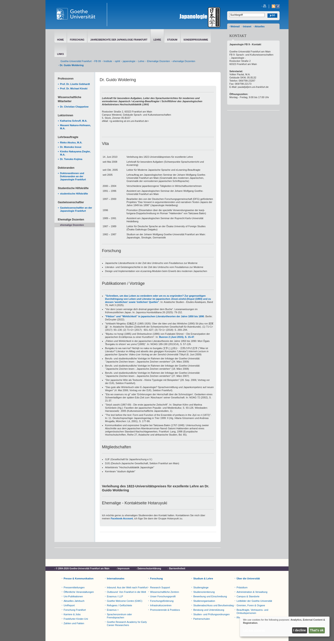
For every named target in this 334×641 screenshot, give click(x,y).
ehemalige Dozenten (184, 61)
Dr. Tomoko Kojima (71, 159)
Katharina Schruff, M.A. (73, 120)
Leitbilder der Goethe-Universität (254, 601)
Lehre (141, 61)
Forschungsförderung (162, 601)
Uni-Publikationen (73, 596)
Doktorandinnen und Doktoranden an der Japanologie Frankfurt (73, 176)
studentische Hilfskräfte (74, 193)
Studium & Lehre (203, 578)
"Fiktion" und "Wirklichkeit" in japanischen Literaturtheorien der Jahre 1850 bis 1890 (154, 316)
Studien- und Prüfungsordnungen (211, 614)
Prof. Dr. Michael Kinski (73, 88)
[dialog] (285, 627)
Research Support (160, 587)
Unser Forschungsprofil (163, 596)
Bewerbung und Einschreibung (210, 596)
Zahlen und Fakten (74, 623)
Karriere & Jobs (72, 614)
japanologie (129, 61)
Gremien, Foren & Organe (251, 605)
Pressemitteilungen (74, 587)
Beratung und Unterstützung (208, 610)
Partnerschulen (201, 618)
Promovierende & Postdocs (165, 610)
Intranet (247, 26)
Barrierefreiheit (177, 568)
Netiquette (92, 572)
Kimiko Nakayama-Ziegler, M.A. (75, 153)
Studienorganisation (204, 601)
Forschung (156, 578)
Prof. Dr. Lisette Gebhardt (75, 84)
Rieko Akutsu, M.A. (71, 142)
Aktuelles (260, 26)
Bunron (163, 337)
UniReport (69, 605)
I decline (299, 630)
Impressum (123, 568)
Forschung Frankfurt (75, 610)
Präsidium (242, 587)
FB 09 (97, 61)
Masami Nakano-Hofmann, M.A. (75, 127)
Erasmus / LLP (115, 596)
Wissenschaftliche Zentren (164, 592)
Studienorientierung (204, 592)
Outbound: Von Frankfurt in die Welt (126, 592)
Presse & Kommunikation (78, 578)
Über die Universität (248, 578)
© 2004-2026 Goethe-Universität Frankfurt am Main (83, 568)
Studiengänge (201, 587)
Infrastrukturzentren (160, 605)
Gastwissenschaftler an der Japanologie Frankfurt (76, 209)
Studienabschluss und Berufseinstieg (213, 605)
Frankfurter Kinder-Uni (76, 618)
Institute (107, 61)
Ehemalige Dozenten (158, 61)
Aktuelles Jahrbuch (74, 601)
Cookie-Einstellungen (67, 572)
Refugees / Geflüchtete (119, 605)
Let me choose (254, 630)
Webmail (235, 26)
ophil (117, 61)
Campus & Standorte (248, 596)
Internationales (115, 578)
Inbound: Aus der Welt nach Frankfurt (127, 587)
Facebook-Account (122, 518)
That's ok (317, 630)
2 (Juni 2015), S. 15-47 (181, 337)
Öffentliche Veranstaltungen (79, 592)
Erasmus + (113, 610)
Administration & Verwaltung (252, 592)
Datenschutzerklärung (149, 568)
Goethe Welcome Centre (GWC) (124, 601)
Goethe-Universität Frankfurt (76, 61)
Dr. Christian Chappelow (74, 106)
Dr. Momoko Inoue (70, 147)
